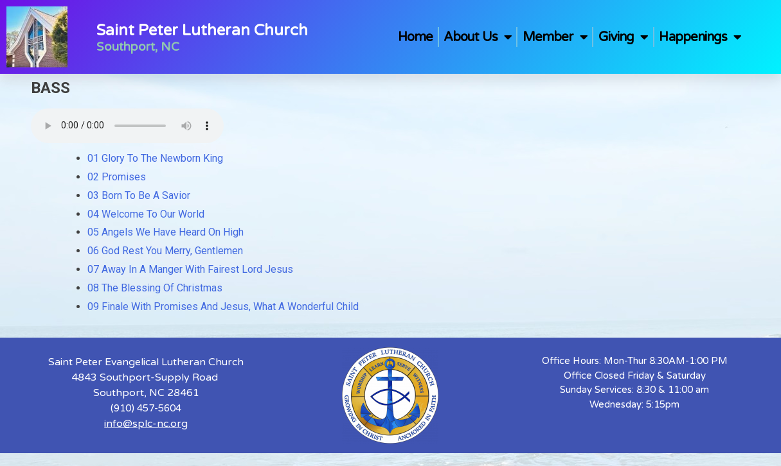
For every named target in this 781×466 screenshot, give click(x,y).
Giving (623, 37)
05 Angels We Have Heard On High (165, 232)
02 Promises (116, 177)
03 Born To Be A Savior (138, 195)
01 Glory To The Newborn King (155, 158)
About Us (478, 37)
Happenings (700, 37)
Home (415, 37)
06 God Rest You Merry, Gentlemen (165, 251)
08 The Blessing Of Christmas (154, 288)
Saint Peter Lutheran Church (202, 30)
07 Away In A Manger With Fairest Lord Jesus (190, 269)
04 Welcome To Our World (145, 214)
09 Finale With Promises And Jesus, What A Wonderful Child (223, 306)
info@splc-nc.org (146, 423)
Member (555, 37)
